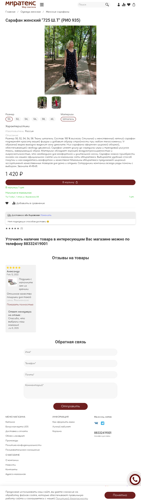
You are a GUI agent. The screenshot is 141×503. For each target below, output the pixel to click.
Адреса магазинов (16, 474)
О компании (12, 460)
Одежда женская (31, 12)
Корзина (57, 431)
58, (43, 119)
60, (52, 119)
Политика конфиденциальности (23, 445)
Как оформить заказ (63, 422)
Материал (67, 114)
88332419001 (102, 433)
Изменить (45, 215)
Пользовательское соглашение (23, 450)
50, (9, 119)
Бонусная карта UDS (17, 427)
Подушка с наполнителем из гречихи (26, 284)
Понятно (120, 495)
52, (17, 119)
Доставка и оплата (17, 431)
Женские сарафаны (57, 12)
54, (26, 119)
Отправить (70, 406)
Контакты (11, 469)
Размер (10, 114)
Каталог (10, 422)
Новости (11, 465)
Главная (10, 12)
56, (35, 119)
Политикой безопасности (72, 498)
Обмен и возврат (15, 436)
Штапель (68, 119)
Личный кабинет (61, 427)
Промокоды (12, 441)
